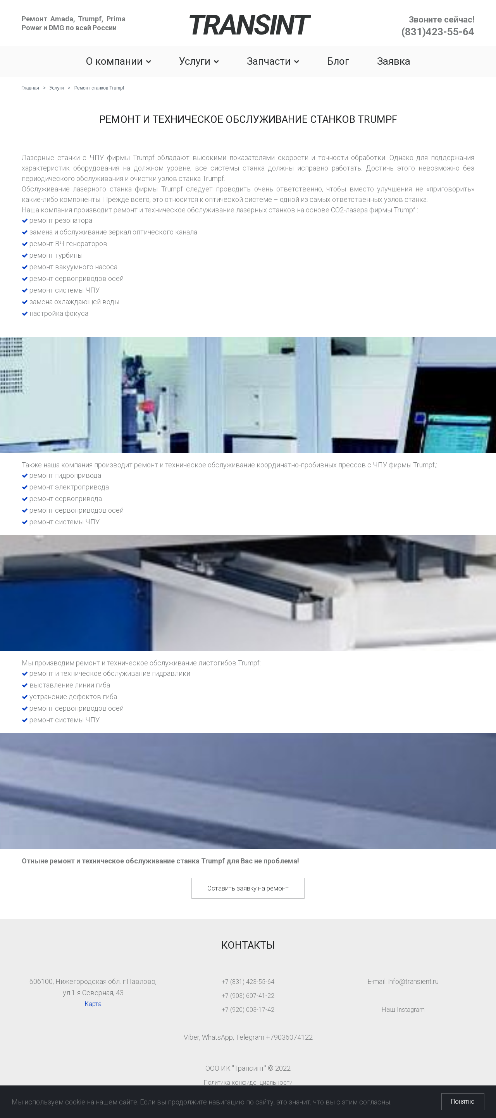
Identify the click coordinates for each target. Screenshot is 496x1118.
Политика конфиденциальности (248, 1082)
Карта (93, 1003)
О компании (118, 61)
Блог (338, 61)
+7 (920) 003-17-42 (248, 1009)
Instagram (411, 1009)
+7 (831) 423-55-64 (248, 981)
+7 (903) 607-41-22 (248, 995)
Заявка (393, 61)
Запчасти (273, 61)
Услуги (199, 61)
